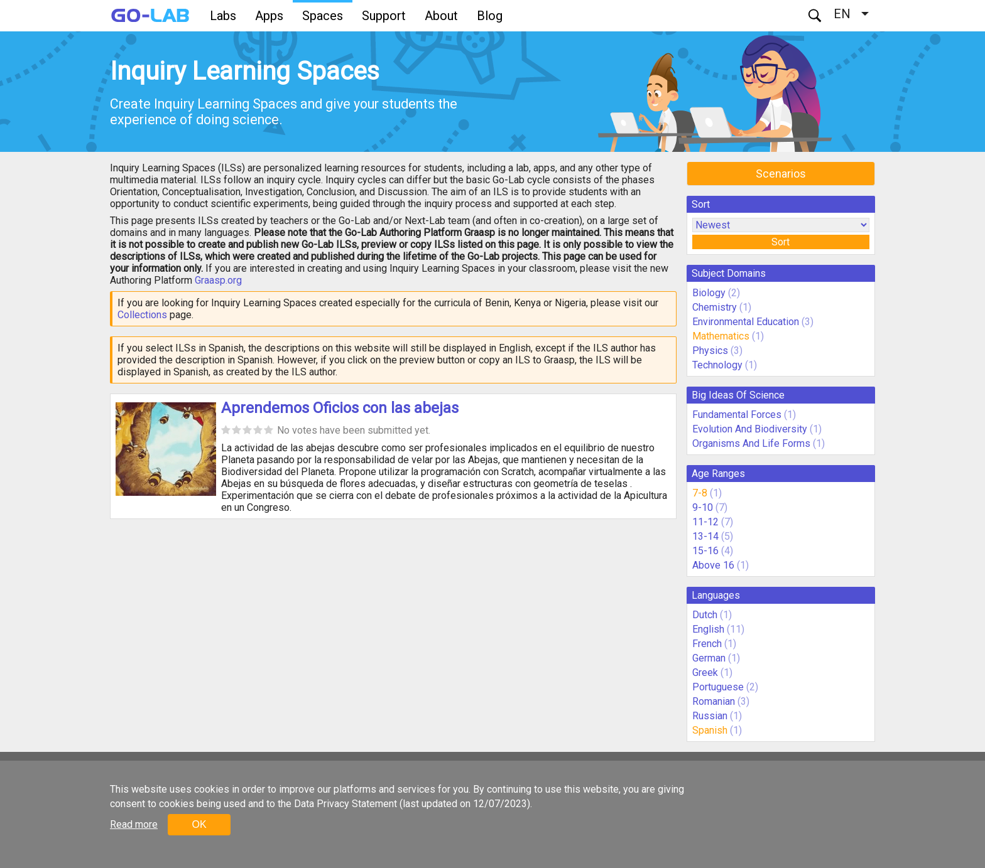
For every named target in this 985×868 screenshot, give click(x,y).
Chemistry (714, 307)
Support (384, 15)
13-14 (705, 536)
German (709, 658)
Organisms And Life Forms (751, 443)
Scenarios (781, 173)
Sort (780, 242)
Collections (142, 315)
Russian (709, 716)
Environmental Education (745, 322)
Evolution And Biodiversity (749, 429)
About (441, 15)
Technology (717, 365)
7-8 (699, 493)
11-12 (705, 522)
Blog (490, 15)
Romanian (713, 701)
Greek (705, 672)
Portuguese (718, 687)
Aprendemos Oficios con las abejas (340, 408)
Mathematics (720, 336)
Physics (710, 350)
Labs (223, 15)
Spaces (322, 15)
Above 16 (713, 565)
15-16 (705, 551)
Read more (134, 824)
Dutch (704, 615)
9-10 (702, 507)
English (708, 629)
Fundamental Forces (736, 415)
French (707, 644)
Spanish (709, 730)
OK (199, 824)
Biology (709, 293)
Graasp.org (218, 280)
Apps (269, 15)
